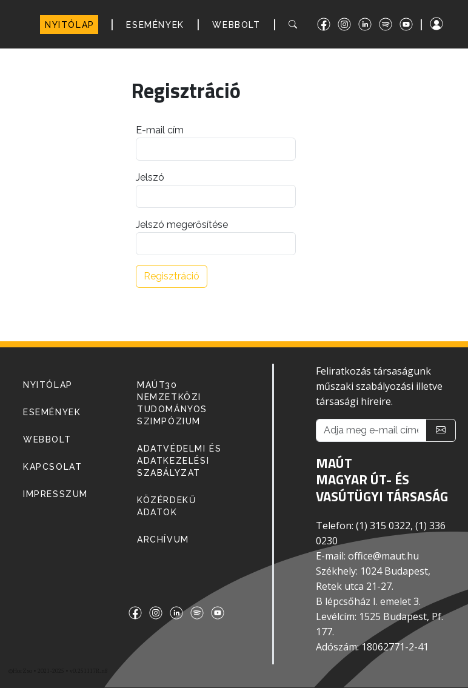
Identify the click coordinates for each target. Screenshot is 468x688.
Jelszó (150, 177)
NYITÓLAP (70, 25)
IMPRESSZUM (55, 494)
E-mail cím (160, 130)
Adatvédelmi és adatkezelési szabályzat (179, 461)
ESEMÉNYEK (155, 25)
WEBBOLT (236, 25)
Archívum (163, 539)
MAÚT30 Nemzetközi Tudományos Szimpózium (172, 403)
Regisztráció (171, 276)
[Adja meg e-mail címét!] (371, 430)
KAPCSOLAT (52, 467)
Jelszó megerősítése (182, 224)
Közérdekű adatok (166, 506)
